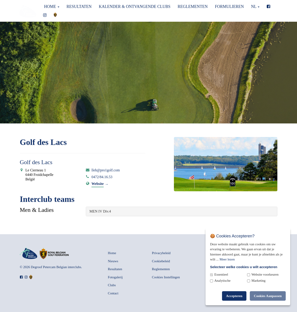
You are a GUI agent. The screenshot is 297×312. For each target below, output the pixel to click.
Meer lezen (227, 259)
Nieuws (113, 261)
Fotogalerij (115, 277)
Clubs (112, 285)
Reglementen (193, 6)
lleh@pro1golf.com (105, 170)
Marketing (258, 280)
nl (255, 6)
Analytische (222, 280)
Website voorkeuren (264, 274)
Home (51, 6)
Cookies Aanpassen (268, 296)
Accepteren (234, 296)
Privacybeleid (161, 253)
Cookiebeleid (161, 261)
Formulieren (229, 6)
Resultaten (79, 6)
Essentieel (221, 274)
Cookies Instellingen (166, 277)
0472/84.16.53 (101, 177)
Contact (113, 293)
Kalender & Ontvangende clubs (134, 6)
